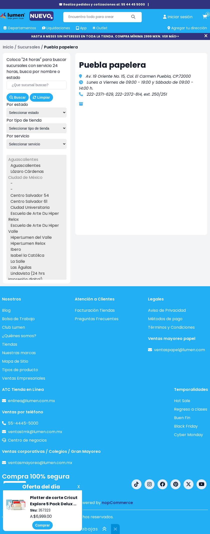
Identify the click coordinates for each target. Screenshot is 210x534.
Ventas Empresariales (23, 378)
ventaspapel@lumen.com (179, 350)
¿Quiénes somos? (19, 336)
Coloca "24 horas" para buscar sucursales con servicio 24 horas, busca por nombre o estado (36, 68)
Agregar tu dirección (187, 27)
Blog (6, 310)
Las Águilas (21, 267)
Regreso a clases (190, 409)
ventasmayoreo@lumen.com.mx (40, 463)
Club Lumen (13, 327)
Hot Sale (182, 401)
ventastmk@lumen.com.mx (35, 432)
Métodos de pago (165, 319)
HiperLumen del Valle (31, 237)
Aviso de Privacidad (167, 310)
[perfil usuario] (178, 17)
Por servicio (17, 136)
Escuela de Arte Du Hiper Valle (33, 228)
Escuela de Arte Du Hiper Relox (33, 216)
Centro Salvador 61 (29, 201)
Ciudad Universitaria (30, 207)
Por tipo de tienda (24, 120)
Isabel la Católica (27, 255)
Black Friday (186, 426)
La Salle (17, 261)
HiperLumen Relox (28, 243)
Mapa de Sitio (15, 361)
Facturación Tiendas (95, 310)
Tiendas (9, 344)
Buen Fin (182, 418)
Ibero (15, 249)
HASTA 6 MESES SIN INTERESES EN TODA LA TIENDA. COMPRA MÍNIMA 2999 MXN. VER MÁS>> (105, 36)
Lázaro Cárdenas (27, 171)
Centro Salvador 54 (29, 195)
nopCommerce (117, 503)
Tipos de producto (20, 370)
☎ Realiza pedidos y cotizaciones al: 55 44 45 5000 (102, 4)
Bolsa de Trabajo (18, 319)
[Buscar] (133, 17)
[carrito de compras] (205, 17)
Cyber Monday (188, 435)
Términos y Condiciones (171, 327)
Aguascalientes (25, 165)
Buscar (18, 97)
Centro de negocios (27, 440)
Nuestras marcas (19, 353)
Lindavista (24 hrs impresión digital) (26, 276)
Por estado (17, 104)
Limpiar (41, 97)
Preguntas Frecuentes (96, 319)
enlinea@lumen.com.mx (31, 401)
